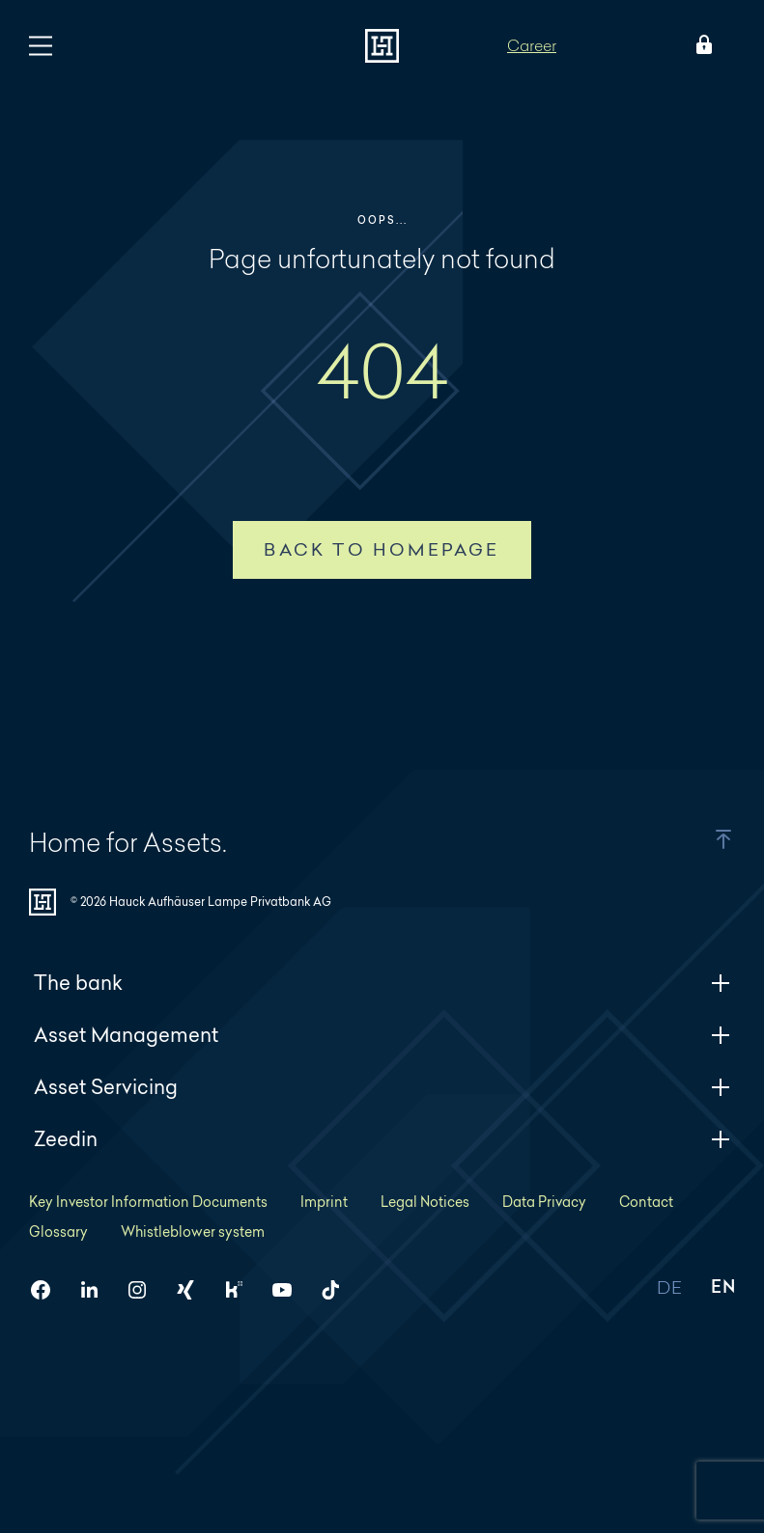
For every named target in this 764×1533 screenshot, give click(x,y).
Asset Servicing (382, 1087)
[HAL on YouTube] (289, 1290)
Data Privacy (544, 1201)
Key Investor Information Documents (148, 1201)
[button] (699, 839)
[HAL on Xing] (193, 1290)
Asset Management (382, 1035)
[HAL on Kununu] (241, 1290)
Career (531, 45)
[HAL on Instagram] (145, 1290)
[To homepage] (382, 46)
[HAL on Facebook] (48, 1290)
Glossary (58, 1231)
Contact (646, 1201)
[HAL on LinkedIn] (96, 1290)
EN (723, 1288)
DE (669, 1288)
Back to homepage (381, 549)
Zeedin (382, 1139)
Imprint (324, 1201)
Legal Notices (425, 1201)
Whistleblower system (193, 1231)
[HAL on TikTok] (338, 1290)
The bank (382, 983)
